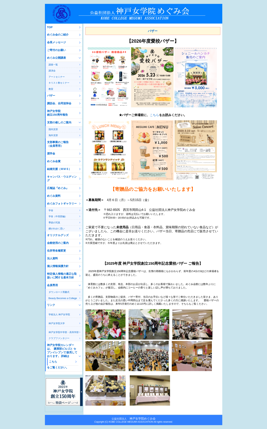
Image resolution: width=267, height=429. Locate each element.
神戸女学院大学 (57, 323)
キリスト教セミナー (59, 82)
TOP (50, 27)
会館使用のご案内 (58, 242)
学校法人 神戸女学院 (59, 314)
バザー (51, 95)
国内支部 (53, 129)
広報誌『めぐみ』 (58, 188)
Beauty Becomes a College (63, 298)
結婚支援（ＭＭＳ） (59, 168)
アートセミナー (57, 76)
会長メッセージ (56, 42)
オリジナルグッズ (58, 235)
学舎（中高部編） (58, 216)
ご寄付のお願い (56, 50)
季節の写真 (54, 222)
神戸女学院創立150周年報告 (57, 112)
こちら (154, 115)
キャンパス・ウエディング (62, 178)
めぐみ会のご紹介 (58, 34)
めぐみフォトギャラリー (62, 203)
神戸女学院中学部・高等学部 (64, 332)
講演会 (52, 70)
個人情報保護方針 (58, 266)
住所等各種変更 (56, 250)
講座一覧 (53, 64)
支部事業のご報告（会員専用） (58, 144)
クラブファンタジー (59, 338)
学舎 (51, 210)
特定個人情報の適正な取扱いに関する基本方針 (62, 275)
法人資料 (52, 258)
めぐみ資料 (54, 195)
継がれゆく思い (57, 228)
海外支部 (53, 135)
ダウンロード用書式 (59, 292)
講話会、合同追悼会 (59, 103)
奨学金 (51, 153)
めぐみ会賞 (54, 161)
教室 (51, 89)
